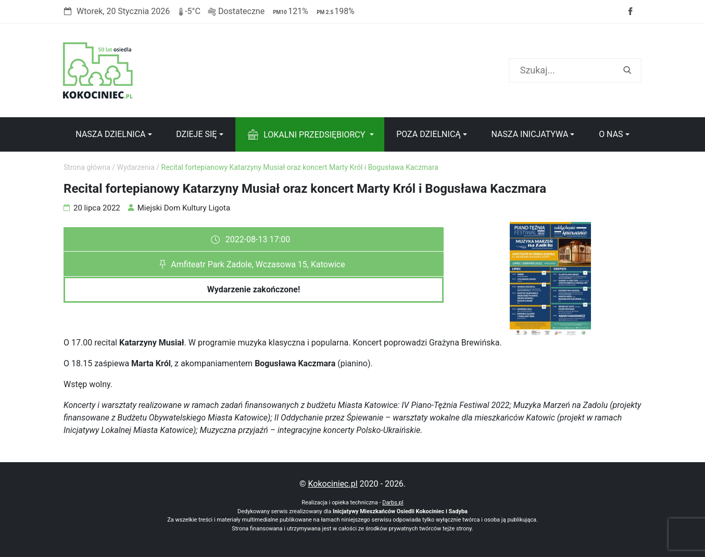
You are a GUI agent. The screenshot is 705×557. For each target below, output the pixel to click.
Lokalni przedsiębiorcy (314, 135)
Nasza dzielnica (110, 134)
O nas (611, 134)
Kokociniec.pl (332, 484)
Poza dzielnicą (428, 134)
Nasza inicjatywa (529, 134)
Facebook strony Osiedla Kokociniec (630, 11)
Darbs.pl (393, 502)
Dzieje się (196, 134)
